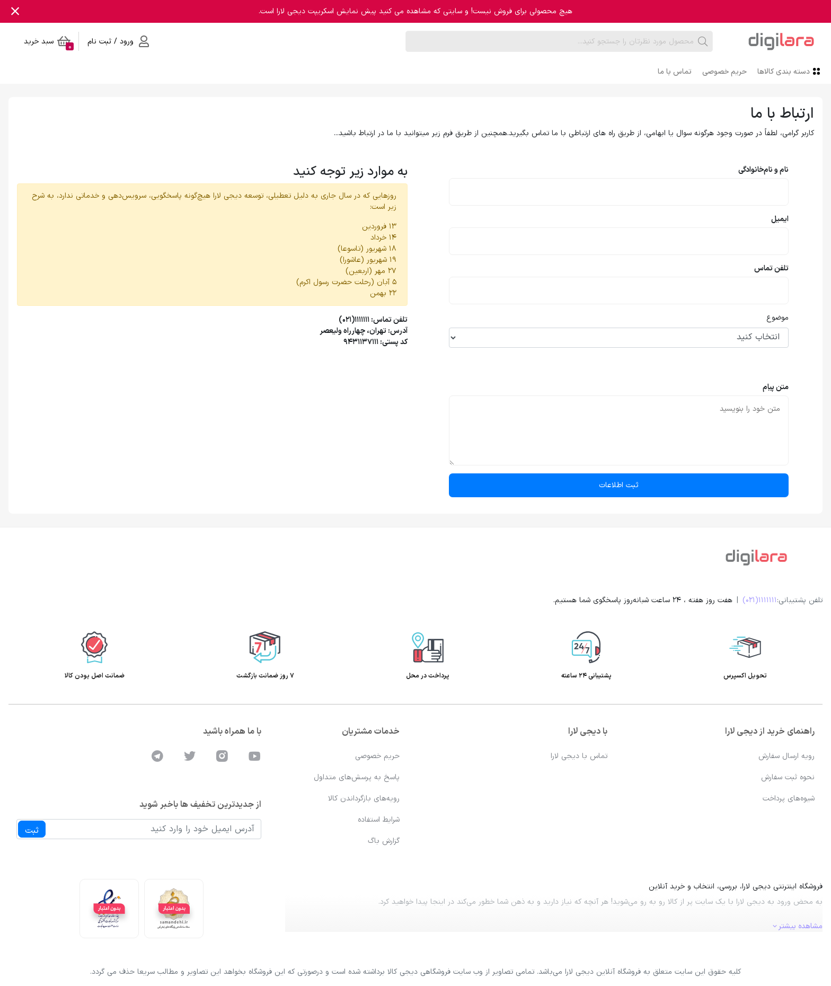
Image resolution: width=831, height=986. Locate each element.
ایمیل (780, 219)
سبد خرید (49, 43)
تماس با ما (675, 71)
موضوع (777, 317)
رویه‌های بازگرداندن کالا (364, 798)
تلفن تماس (771, 268)
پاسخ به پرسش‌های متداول (357, 777)
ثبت (32, 830)
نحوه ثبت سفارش (788, 777)
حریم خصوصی (724, 71)
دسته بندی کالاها (790, 71)
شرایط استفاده (379, 819)
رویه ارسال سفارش (786, 756)
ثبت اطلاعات (619, 485)
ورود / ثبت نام (118, 41)
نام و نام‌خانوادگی (763, 169)
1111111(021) (759, 600)
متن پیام (776, 387)
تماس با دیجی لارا (579, 756)
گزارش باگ (384, 841)
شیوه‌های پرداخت (789, 798)
